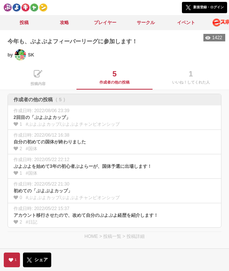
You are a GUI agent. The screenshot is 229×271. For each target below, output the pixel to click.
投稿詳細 (136, 236)
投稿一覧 (112, 236)
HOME (91, 236)
